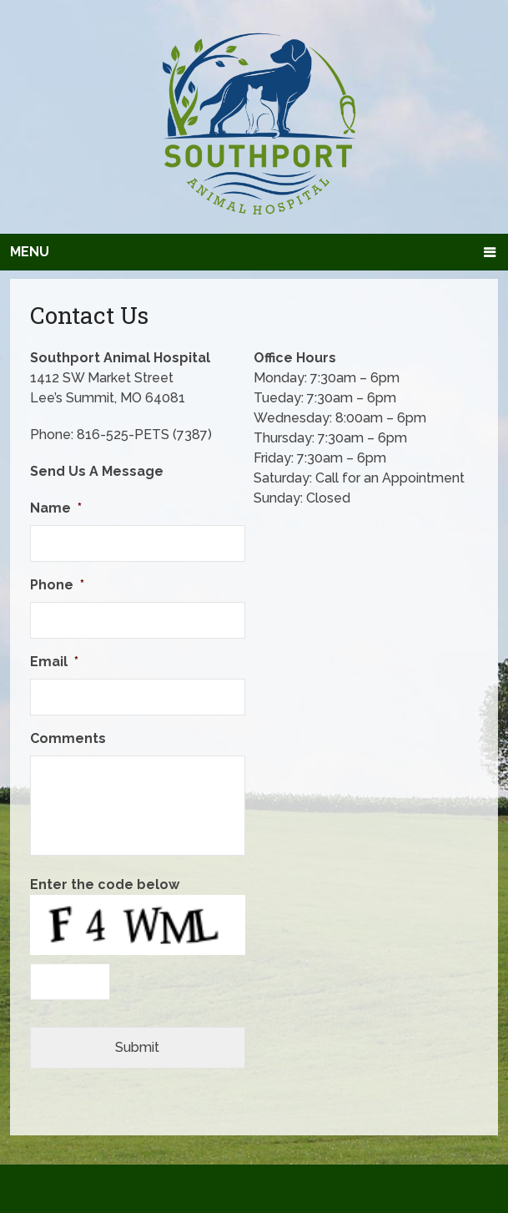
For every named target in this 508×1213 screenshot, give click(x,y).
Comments (68, 738)
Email (54, 662)
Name (56, 508)
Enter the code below (104, 884)
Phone (57, 585)
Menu (29, 252)
